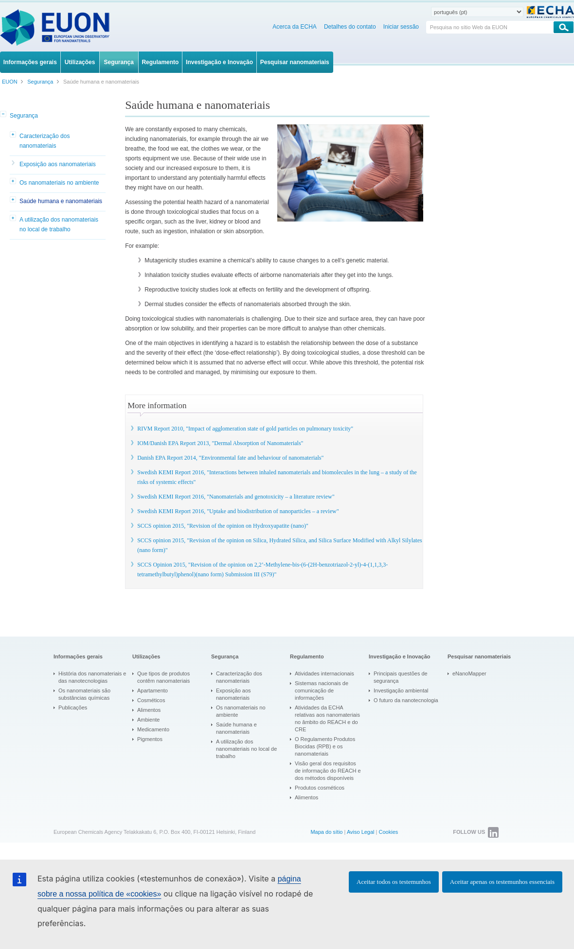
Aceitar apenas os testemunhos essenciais (502, 881)
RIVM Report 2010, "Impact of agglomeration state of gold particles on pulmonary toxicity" (245, 428)
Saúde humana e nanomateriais (60, 201)
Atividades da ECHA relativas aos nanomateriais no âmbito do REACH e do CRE (327, 718)
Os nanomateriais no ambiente (59, 182)
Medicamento (153, 729)
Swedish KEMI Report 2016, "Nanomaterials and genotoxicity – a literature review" (235, 496)
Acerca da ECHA (294, 26)
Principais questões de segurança (401, 677)
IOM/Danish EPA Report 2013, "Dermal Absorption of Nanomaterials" (220, 443)
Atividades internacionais (324, 673)
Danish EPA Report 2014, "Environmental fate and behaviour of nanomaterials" (230, 457)
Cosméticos (151, 700)
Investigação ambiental (401, 690)
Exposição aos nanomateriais (57, 164)
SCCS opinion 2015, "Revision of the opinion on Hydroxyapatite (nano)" (222, 525)
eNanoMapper (469, 673)
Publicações (72, 707)
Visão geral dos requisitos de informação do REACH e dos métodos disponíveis (328, 770)
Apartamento (152, 690)
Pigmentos (149, 739)
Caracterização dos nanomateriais (44, 141)
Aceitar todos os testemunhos (394, 881)
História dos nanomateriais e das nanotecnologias (92, 677)
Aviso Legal (361, 832)
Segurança (24, 115)
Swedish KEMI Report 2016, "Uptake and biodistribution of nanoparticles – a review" (238, 511)
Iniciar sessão (401, 26)
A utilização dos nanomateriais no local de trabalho (58, 224)
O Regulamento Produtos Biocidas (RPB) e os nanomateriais (325, 746)
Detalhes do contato (350, 26)
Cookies (388, 832)
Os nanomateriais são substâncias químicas (84, 694)
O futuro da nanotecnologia (406, 700)
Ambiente (148, 720)
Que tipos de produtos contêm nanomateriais (163, 677)
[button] (4, 115)
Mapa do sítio (326, 832)
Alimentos (149, 710)
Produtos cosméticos (319, 788)
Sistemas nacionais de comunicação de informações (321, 690)
